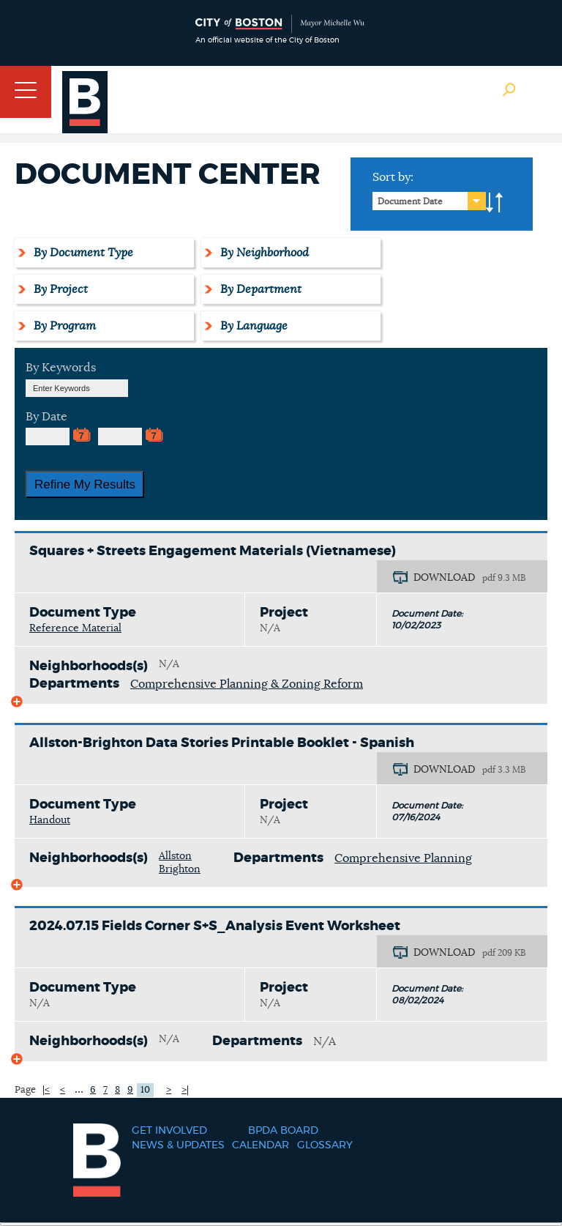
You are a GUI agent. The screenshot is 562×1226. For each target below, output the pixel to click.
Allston (175, 856)
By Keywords (61, 368)
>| (185, 1090)
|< (46, 1090)
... (79, 1089)
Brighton (180, 869)
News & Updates (178, 1145)
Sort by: (392, 177)
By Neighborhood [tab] (262, 253)
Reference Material (75, 628)
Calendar (260, 1145)
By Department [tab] (258, 289)
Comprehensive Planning (403, 858)
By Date (46, 417)
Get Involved (169, 1131)
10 (145, 1090)
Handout (49, 820)
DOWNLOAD (444, 578)
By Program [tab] (62, 326)
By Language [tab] (252, 326)
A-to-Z (494, 203)
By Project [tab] (58, 289)
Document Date (410, 201)
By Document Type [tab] (81, 253)
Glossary (325, 1145)
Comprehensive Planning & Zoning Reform (246, 684)
